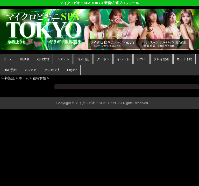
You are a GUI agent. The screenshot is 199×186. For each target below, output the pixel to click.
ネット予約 (184, 59)
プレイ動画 (161, 59)
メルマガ (30, 70)
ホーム (8, 59)
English (72, 70)
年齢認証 (8, 78)
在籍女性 (43, 59)
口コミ (141, 59)
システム (63, 59)
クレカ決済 (52, 70)
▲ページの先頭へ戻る (179, 93)
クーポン (103, 59)
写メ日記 (83, 59)
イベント (123, 59)
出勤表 (25, 59)
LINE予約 (10, 70)
